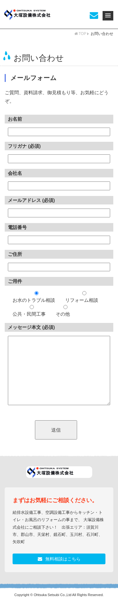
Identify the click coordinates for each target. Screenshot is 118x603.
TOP (80, 34)
